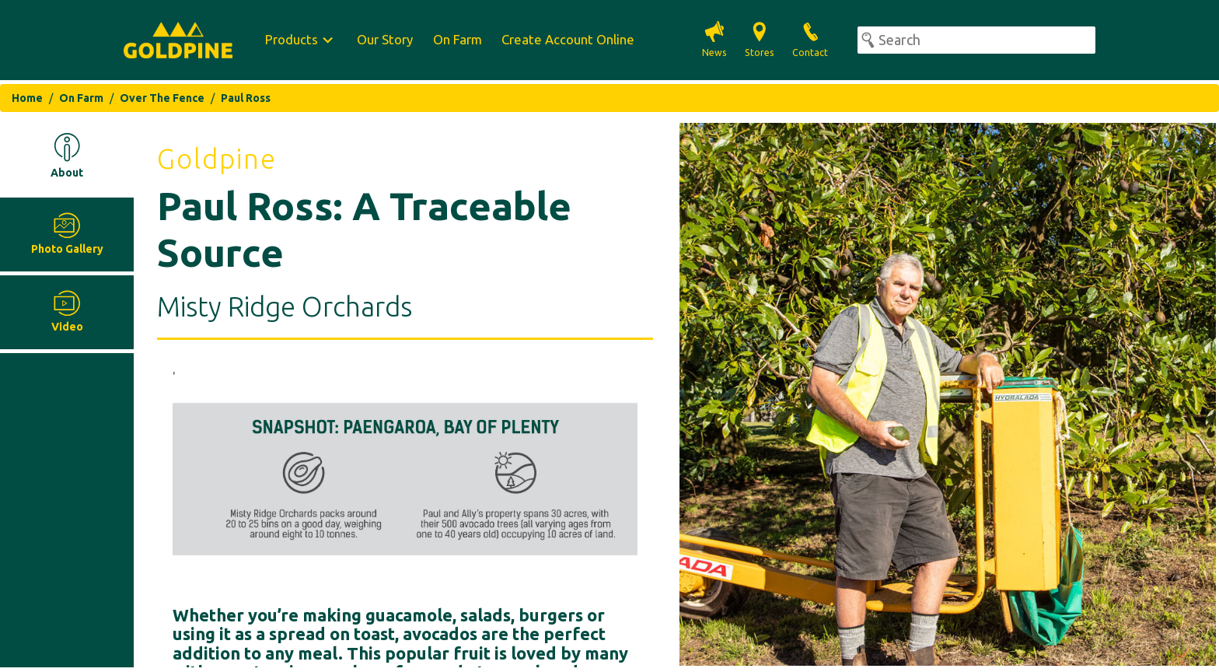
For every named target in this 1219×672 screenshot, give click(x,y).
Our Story (385, 39)
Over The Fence (162, 98)
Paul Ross (246, 98)
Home (27, 98)
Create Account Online (567, 39)
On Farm (457, 39)
